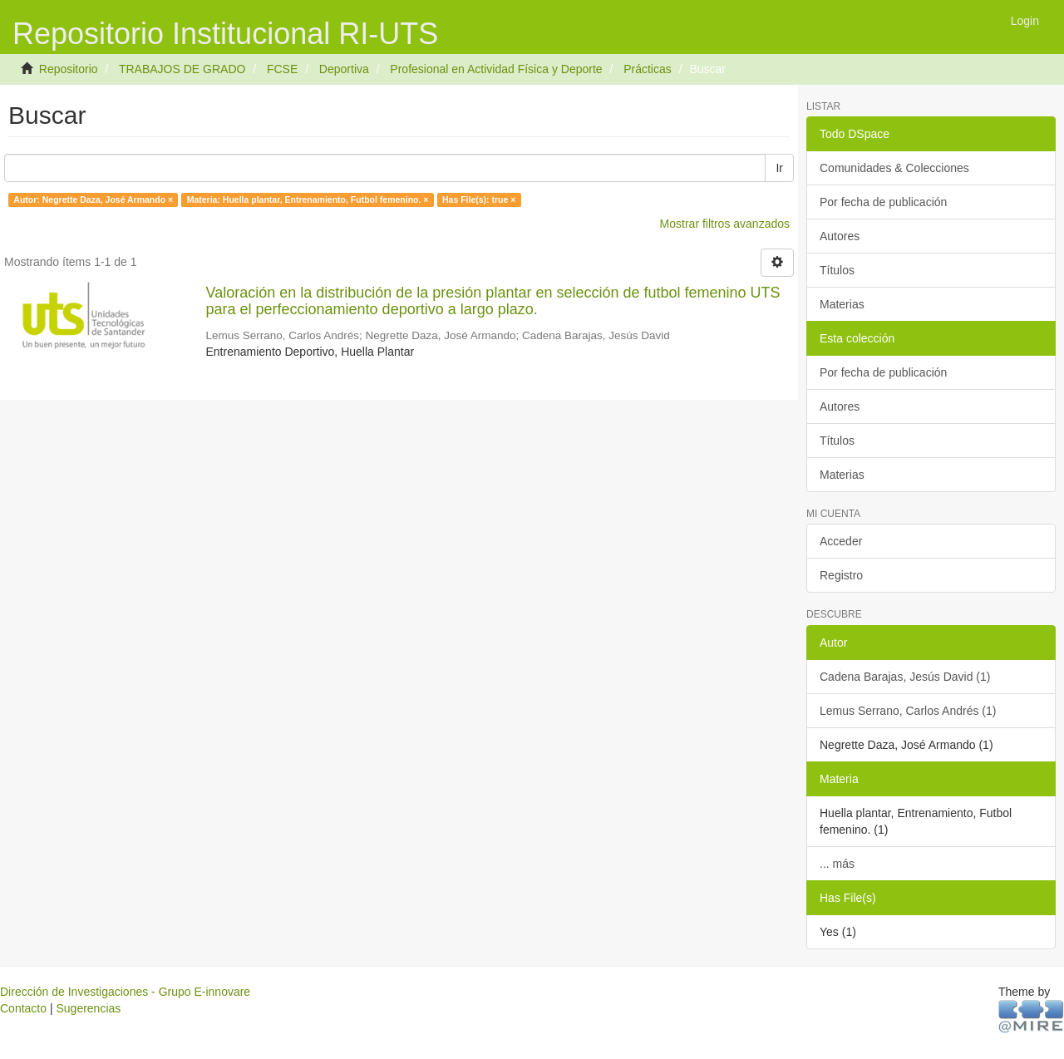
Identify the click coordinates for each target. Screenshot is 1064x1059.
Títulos (837, 270)
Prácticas (647, 69)
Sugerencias (88, 1008)
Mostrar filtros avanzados (725, 223)
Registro (841, 575)
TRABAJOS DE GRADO (182, 69)
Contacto (23, 1008)
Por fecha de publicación (883, 202)
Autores (840, 236)
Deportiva (344, 69)
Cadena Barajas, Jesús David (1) (905, 676)
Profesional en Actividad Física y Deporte (496, 69)
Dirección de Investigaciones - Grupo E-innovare (125, 991)
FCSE (282, 69)
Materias (842, 304)
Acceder (841, 541)
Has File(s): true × (478, 199)
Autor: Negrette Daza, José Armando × (93, 199)
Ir (779, 168)
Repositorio (68, 69)
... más (837, 863)
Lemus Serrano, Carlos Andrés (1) (908, 710)
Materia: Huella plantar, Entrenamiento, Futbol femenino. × (308, 199)
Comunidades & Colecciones (894, 168)
